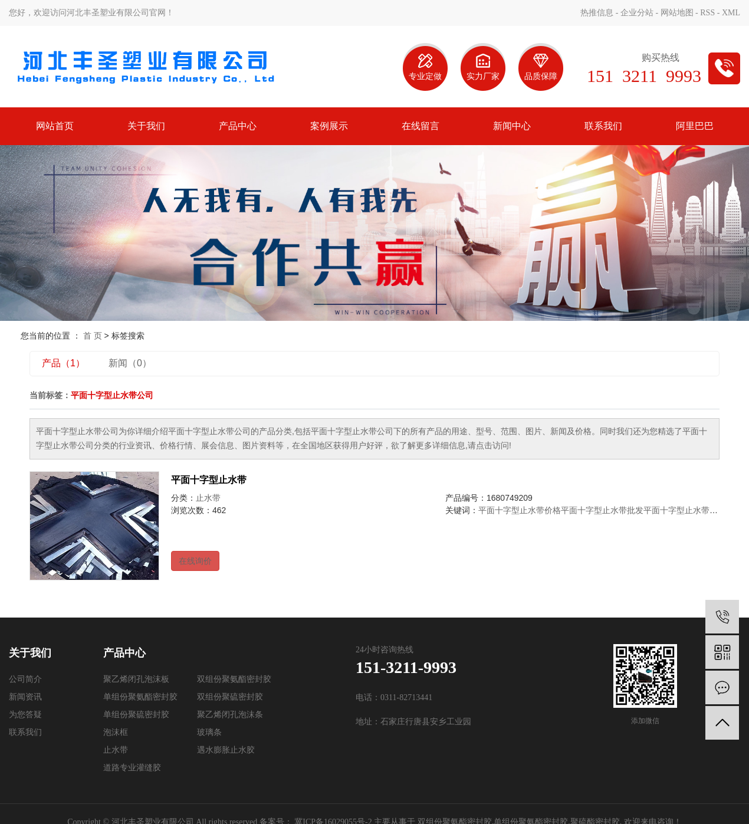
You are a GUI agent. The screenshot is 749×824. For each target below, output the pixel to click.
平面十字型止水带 (209, 480)
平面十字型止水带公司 (684, 510)
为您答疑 (25, 714)
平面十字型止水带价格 (519, 510)
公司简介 (25, 679)
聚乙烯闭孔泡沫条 (230, 714)
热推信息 (596, 12)
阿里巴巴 (695, 126)
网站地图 (677, 12)
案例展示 (329, 126)
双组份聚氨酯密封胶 (234, 679)
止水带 (208, 498)
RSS (707, 12)
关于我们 (146, 126)
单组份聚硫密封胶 (136, 714)
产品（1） (63, 363)
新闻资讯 (25, 696)
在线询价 (195, 561)
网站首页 (55, 126)
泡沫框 (115, 732)
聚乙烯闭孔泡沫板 (136, 679)
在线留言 (420, 126)
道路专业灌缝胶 (132, 767)
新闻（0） (130, 363)
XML (731, 12)
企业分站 (636, 12)
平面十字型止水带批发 (602, 510)
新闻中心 (512, 126)
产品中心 (238, 126)
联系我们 (603, 126)
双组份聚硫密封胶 (230, 696)
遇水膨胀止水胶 (226, 750)
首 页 (92, 335)
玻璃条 (209, 732)
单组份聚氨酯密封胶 (140, 696)
